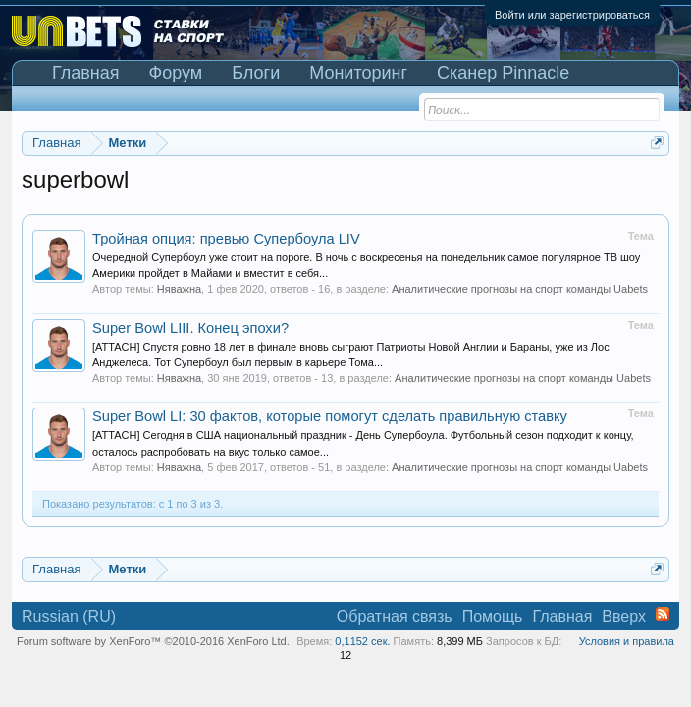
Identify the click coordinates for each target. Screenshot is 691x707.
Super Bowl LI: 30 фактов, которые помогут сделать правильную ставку (329, 416)
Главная (86, 72)
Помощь (492, 616)
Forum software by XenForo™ (153, 641)
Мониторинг (358, 72)
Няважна (179, 289)
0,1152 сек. (362, 641)
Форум (176, 72)
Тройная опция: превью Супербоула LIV (226, 238)
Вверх (624, 616)
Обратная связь (394, 616)
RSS (662, 614)
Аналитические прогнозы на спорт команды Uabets (520, 289)
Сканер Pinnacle (503, 72)
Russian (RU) (69, 616)
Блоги (256, 72)
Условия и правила (626, 641)
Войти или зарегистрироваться (572, 15)
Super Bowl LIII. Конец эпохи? (190, 328)
